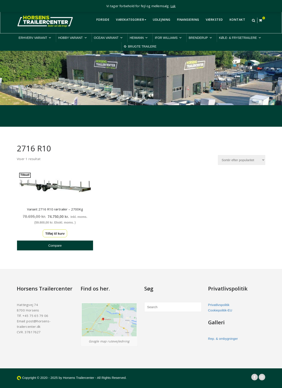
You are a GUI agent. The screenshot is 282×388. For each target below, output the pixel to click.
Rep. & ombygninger (223, 338)
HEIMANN (139, 37)
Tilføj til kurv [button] (55, 233)
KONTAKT (237, 19)
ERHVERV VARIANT (35, 37)
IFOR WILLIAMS (168, 37)
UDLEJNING (161, 19)
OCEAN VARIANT (108, 37)
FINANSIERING (188, 19)
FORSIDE (103, 19)
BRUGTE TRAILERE (142, 46)
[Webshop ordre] (241, 160)
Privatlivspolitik (218, 305)
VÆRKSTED (214, 19)
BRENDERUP (200, 37)
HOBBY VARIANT (72, 37)
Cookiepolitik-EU (220, 310)
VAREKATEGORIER (131, 19)
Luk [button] (173, 6)
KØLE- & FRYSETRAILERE (240, 37)
